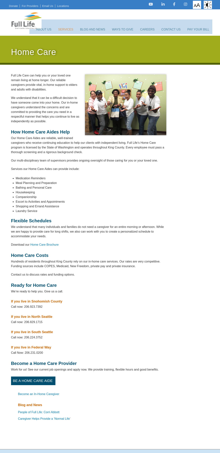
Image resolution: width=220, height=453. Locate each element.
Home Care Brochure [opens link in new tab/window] (44, 242)
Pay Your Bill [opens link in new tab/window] (196, 21)
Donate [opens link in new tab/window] (17, 5)
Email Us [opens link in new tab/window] (53, 5)
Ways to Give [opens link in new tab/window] (127, 21)
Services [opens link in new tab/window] (74, 21)
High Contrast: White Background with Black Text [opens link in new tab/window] (204, 4)
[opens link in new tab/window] (145, 4)
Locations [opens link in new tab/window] (69, 5)
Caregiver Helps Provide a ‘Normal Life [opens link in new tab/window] (181, 110)
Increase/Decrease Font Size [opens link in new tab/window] (192, 4)
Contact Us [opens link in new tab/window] (171, 21)
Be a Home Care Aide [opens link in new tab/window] (33, 388)
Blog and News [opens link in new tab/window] (99, 21)
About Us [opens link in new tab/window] (55, 21)
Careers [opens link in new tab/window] (149, 21)
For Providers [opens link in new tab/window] (34, 5)
